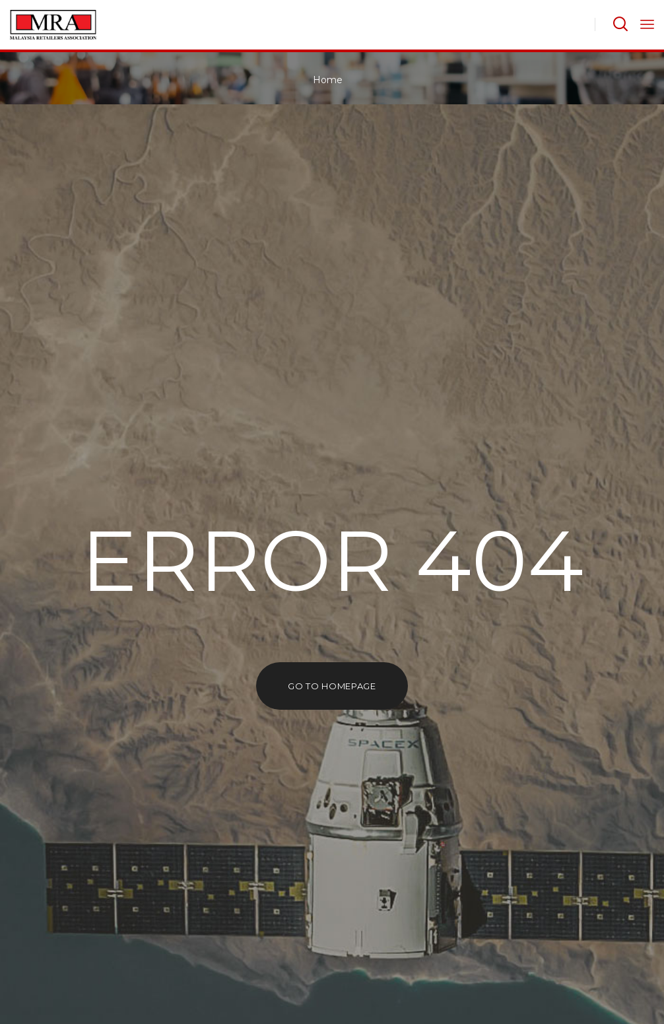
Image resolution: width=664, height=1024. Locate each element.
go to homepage (332, 686)
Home (328, 80)
